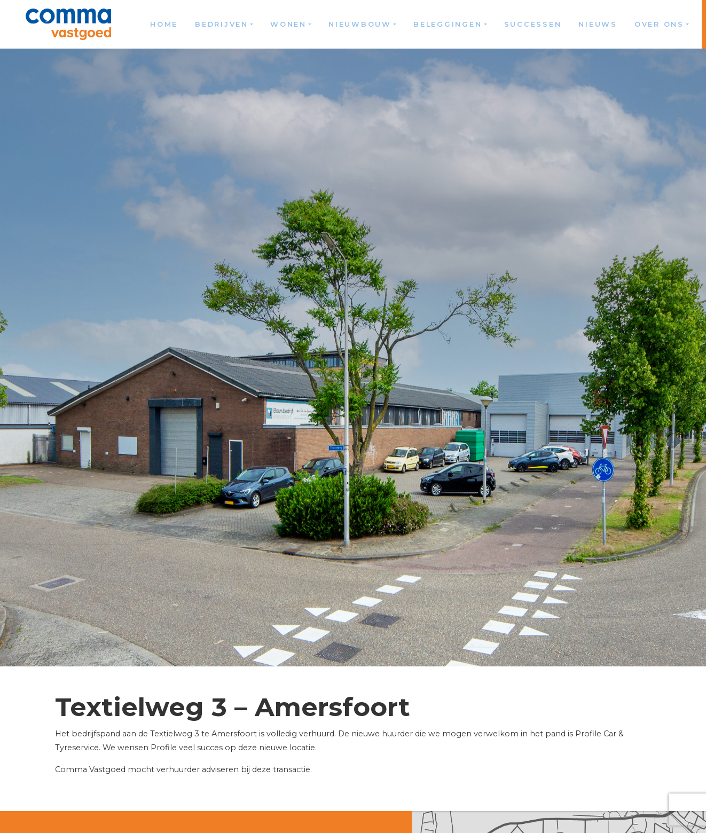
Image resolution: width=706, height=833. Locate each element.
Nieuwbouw (359, 24)
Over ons (659, 24)
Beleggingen (447, 24)
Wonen (288, 24)
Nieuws (597, 24)
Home (164, 24)
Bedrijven (221, 24)
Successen (533, 24)
